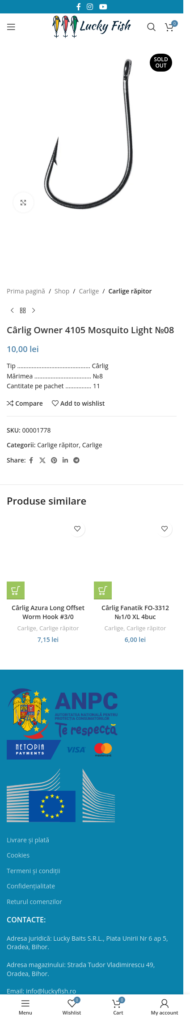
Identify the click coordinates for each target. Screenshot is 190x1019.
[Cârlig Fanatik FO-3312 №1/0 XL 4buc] (135, 558)
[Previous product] (12, 310)
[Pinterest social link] (54, 460)
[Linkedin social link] (65, 460)
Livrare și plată (28, 840)
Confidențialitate (31, 886)
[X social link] (42, 460)
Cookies (18, 855)
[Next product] (33, 310)
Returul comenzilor (34, 901)
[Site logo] (91, 26)
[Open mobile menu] (11, 27)
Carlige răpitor (130, 291)
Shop (62, 291)
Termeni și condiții (33, 870)
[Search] (151, 27)
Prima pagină (26, 291)
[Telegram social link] (76, 460)
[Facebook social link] (31, 460)
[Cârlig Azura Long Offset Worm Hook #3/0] (48, 558)
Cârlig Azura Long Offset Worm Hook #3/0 (48, 612)
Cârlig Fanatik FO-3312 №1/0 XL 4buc (135, 612)
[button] (16, 590)
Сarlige (89, 291)
